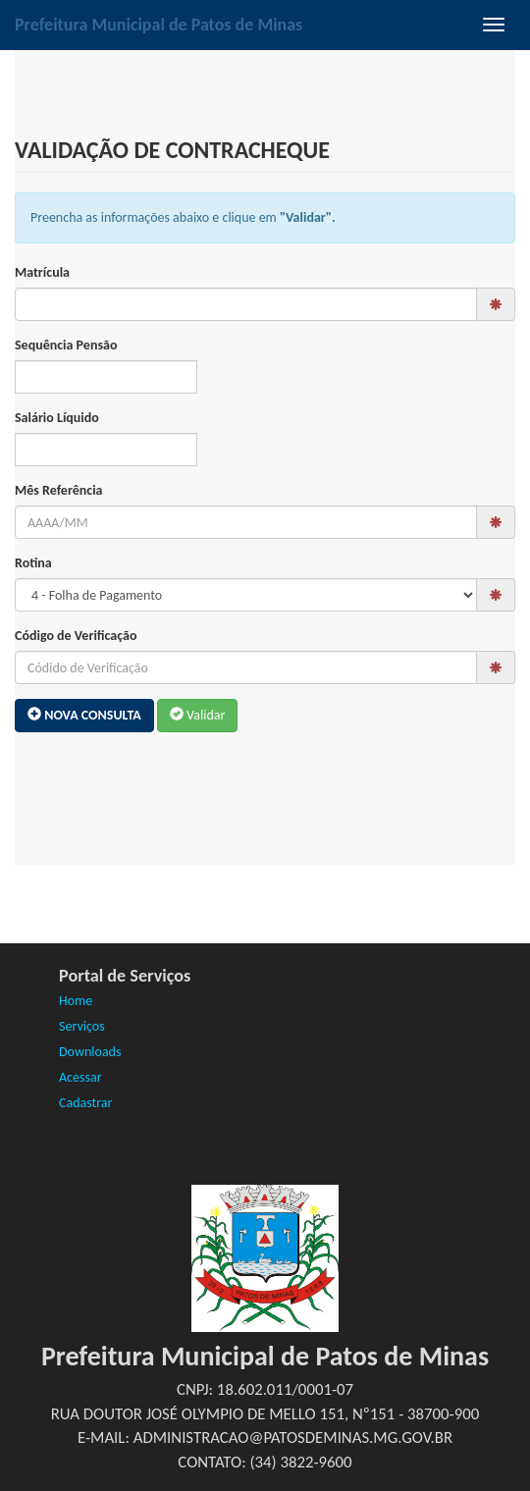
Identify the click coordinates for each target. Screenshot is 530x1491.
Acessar (80, 1077)
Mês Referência (58, 490)
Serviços (82, 1026)
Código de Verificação (76, 635)
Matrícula (42, 272)
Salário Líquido (57, 417)
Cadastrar (85, 1102)
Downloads (90, 1051)
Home (75, 1000)
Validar (197, 715)
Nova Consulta (84, 715)
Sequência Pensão (66, 345)
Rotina (33, 563)
